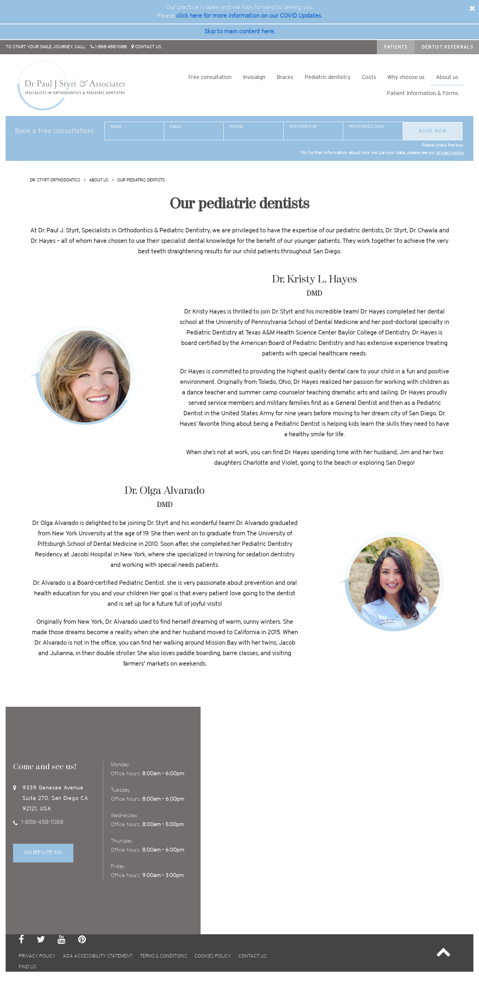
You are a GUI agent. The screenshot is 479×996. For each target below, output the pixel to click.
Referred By (303, 126)
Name (116, 126)
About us (447, 77)
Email (176, 126)
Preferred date (367, 126)
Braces (285, 77)
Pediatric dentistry (328, 77)
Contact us (252, 956)
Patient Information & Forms (422, 93)
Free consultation (210, 77)
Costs (369, 77)
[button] (443, 952)
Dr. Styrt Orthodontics (55, 180)
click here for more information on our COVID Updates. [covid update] (249, 16)
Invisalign (254, 77)
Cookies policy (213, 956)
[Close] (472, 8)
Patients (395, 47)
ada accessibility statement (97, 956)
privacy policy (450, 153)
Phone (236, 126)
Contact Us (43, 852)
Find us (27, 967)
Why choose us (406, 77)
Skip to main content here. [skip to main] (239, 31)
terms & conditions (163, 956)
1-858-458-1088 (38, 822)
